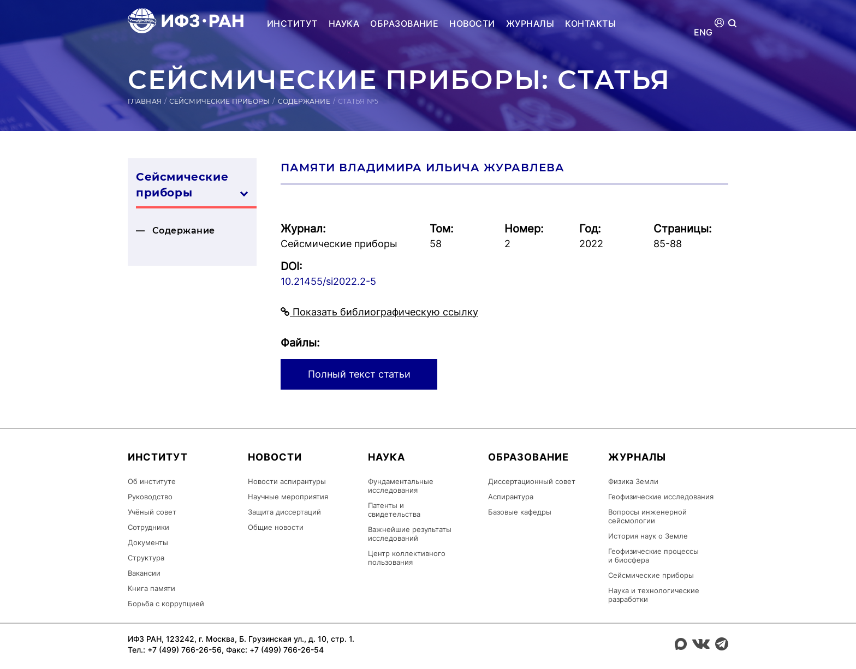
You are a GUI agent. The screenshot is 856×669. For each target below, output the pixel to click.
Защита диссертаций (284, 511)
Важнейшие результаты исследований (409, 533)
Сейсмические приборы (219, 101)
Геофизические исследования (661, 496)
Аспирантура (510, 496)
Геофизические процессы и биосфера (653, 555)
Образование (404, 23)
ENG (703, 32)
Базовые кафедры (519, 511)
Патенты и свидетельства (394, 509)
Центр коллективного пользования (406, 557)
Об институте (152, 481)
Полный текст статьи (359, 374)
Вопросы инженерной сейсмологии (647, 516)
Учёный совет (152, 511)
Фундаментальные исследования (400, 485)
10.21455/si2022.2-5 (328, 281)
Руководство (150, 496)
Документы (148, 542)
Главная (145, 101)
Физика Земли (633, 481)
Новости (472, 23)
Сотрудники (148, 527)
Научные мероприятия (288, 496)
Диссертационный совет (531, 481)
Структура (146, 557)
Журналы (530, 23)
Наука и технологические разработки (653, 595)
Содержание (304, 101)
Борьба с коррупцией (166, 603)
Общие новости (276, 527)
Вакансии (144, 573)
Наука (344, 23)
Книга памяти (151, 588)
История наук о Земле (648, 535)
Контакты (590, 23)
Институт (292, 23)
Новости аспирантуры (287, 481)
